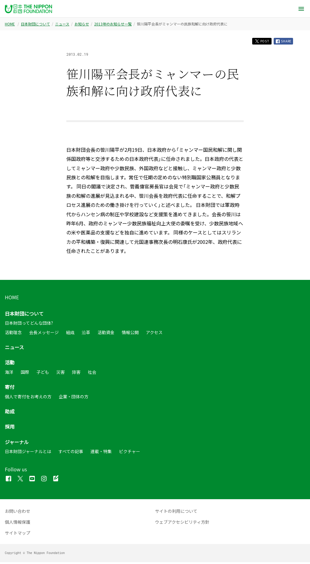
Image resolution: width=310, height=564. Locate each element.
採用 (10, 428)
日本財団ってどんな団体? (29, 325)
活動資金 (105, 334)
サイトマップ (17, 535)
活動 (10, 364)
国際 (25, 373)
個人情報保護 (17, 524)
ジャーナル (17, 443)
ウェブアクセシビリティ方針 (182, 524)
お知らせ (81, 24)
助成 (10, 413)
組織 (70, 334)
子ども (42, 373)
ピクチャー (129, 453)
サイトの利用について (176, 513)
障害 (76, 373)
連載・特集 (101, 453)
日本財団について (35, 24)
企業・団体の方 (73, 398)
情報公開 (130, 334)
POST (256, 42)
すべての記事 (70, 453)
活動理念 (13, 334)
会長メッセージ (44, 334)
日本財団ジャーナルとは (28, 453)
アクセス (154, 334)
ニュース (62, 24)
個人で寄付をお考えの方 (28, 398)
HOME (10, 24)
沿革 (86, 334)
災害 (60, 373)
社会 (92, 373)
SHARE (282, 42)
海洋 (9, 373)
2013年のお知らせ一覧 (113, 24)
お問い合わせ (17, 513)
